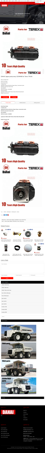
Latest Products (3, 427)
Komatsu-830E (4, 309)
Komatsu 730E (4, 306)
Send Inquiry (5, 97)
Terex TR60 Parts (4, 431)
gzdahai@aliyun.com (29, 429)
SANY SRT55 (4, 301)
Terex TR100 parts (4, 429)
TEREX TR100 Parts (5, 284)
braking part (14, 211)
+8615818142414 (31, 431)
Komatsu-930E (4, 312)
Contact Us (25, 417)
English (37, 2)
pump (18, 211)
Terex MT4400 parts (5, 295)
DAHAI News (25, 414)
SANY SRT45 (4, 298)
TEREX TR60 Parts (5, 287)
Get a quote (25, 419)
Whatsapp (14, 97)
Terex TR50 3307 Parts (5, 433)
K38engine (9, 211)
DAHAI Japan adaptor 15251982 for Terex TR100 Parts (14, 221)
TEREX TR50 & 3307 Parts (6, 290)
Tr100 (5, 211)
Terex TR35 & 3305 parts (5, 435)
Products (24, 412)
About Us (25, 410)
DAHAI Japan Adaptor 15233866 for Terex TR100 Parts (16, 219)
